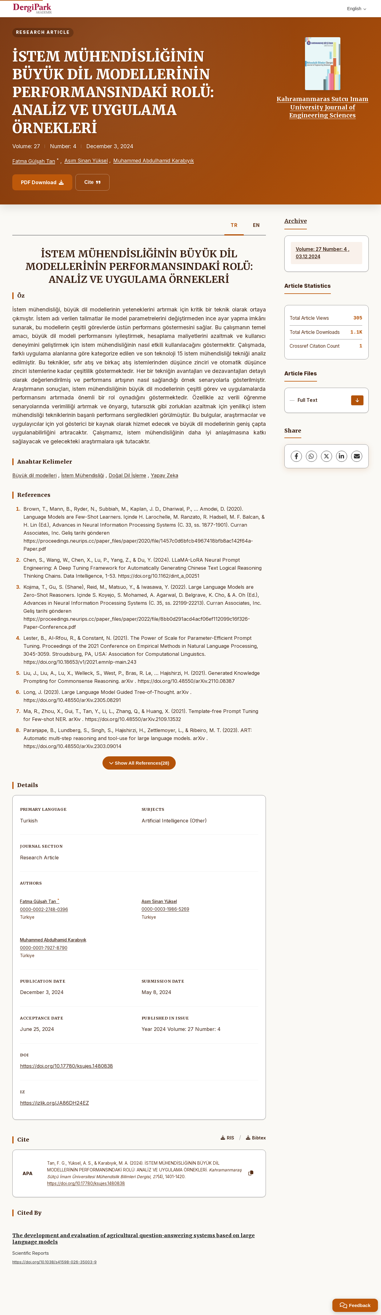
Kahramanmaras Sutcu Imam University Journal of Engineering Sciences (322, 107)
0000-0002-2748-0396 (44, 909)
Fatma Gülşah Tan (33, 161)
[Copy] (251, 1173)
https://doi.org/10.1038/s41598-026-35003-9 (54, 1262)
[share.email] (356, 456)
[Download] (357, 400)
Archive (295, 221)
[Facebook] (296, 456)
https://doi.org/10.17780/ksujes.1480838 (66, 1066)
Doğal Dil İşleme (127, 475)
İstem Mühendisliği (82, 475)
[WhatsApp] (311, 456)
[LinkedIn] (341, 456)
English (356, 8)
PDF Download (42, 182)
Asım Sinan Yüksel (86, 160)
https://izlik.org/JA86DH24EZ (54, 1103)
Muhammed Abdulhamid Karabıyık (153, 160)
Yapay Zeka (164, 475)
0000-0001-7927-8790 (43, 947)
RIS (227, 1137)
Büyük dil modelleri (34, 475)
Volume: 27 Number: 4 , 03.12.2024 (323, 252)
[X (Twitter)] (326, 456)
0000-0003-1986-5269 (165, 909)
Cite (92, 182)
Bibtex (256, 1137)
